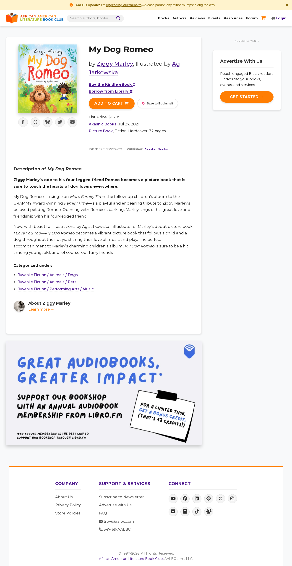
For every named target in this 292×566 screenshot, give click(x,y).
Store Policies (68, 513)
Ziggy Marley (115, 63)
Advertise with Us (115, 505)
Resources (233, 18)
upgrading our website (123, 5)
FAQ (103, 513)
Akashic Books (102, 124)
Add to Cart (111, 103)
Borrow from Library (111, 91)
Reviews (197, 18)
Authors (179, 18)
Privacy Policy (68, 505)
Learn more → (41, 309)
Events (214, 18)
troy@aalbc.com (116, 521)
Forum (252, 18)
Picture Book (101, 131)
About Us (64, 497)
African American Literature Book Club (131, 559)
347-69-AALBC (115, 529)
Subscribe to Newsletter (121, 497)
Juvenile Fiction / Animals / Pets (47, 282)
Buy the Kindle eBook (112, 84)
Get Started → (247, 97)
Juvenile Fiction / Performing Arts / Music (56, 289)
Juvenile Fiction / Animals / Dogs (48, 275)
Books (163, 18)
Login (278, 18)
